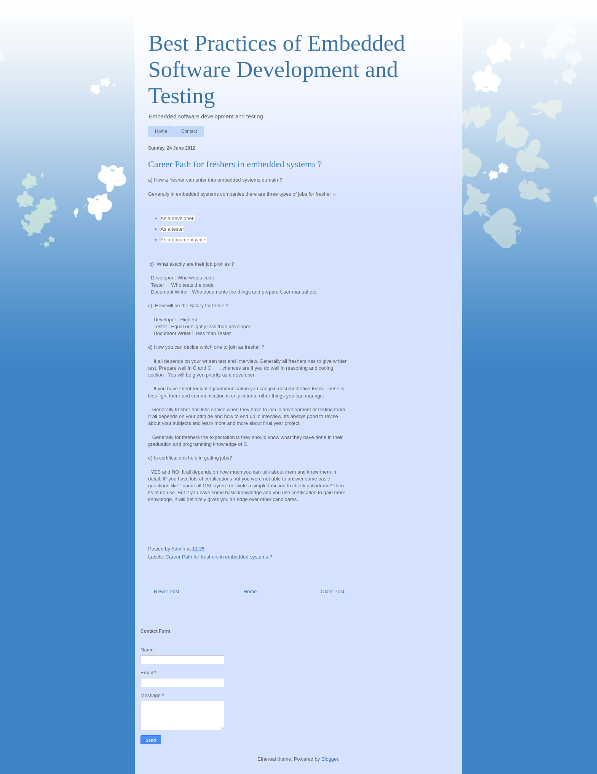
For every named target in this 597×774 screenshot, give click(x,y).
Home (161, 131)
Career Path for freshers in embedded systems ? (219, 557)
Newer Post (166, 591)
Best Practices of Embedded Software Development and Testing (276, 69)
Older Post (332, 591)
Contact (189, 131)
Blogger (329, 759)
